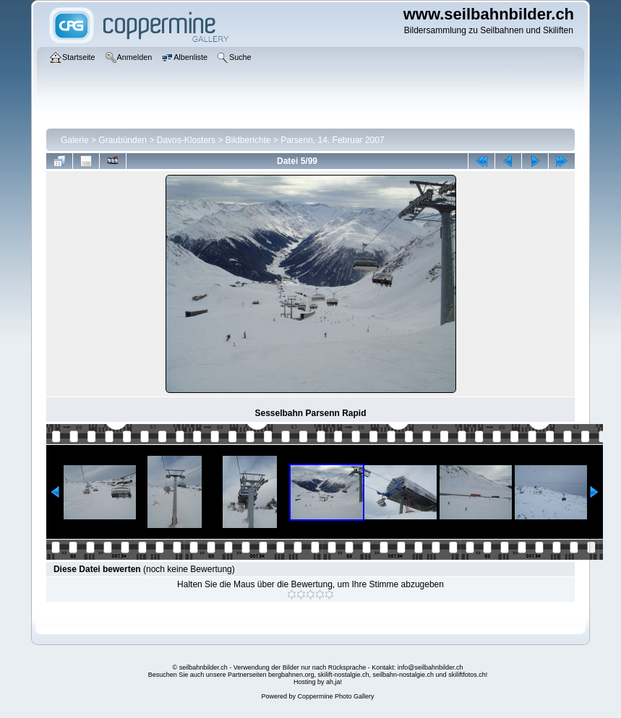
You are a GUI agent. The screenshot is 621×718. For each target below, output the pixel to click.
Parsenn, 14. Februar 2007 (332, 140)
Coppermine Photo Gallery (335, 696)
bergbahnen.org (291, 674)
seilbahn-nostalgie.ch (403, 674)
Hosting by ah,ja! (318, 681)
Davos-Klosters (186, 140)
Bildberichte (248, 140)
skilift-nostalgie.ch (343, 674)
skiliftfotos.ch (467, 674)
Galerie (75, 140)
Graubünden (122, 140)
